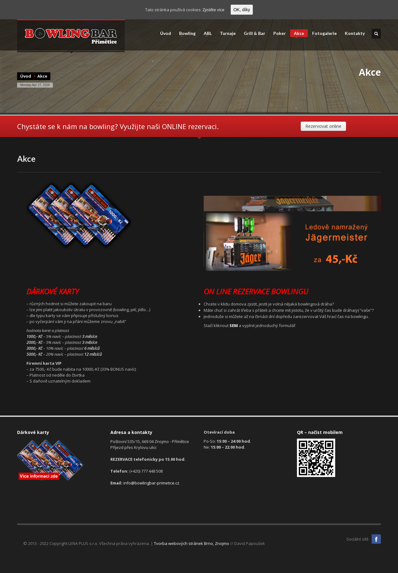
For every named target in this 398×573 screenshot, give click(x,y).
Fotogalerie (322, 33)
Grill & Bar (254, 33)
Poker (279, 33)
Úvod (165, 33)
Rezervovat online (323, 126)
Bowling (185, 33)
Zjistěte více (213, 9)
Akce (297, 34)
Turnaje (228, 33)
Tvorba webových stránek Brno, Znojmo (191, 543)
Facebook (376, 539)
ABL (206, 33)
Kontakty (355, 33)
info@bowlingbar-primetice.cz (151, 483)
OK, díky (242, 9)
